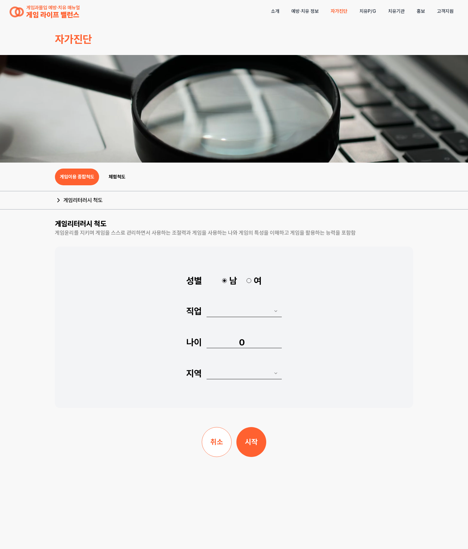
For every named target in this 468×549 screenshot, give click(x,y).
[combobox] (244, 311)
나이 (194, 342)
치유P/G (367, 11)
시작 (251, 442)
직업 (194, 311)
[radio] (224, 280)
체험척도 (117, 177)
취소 (216, 442)
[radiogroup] (242, 280)
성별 (194, 280)
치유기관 (396, 11)
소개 (275, 11)
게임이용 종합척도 (77, 177)
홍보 (421, 11)
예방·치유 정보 (305, 11)
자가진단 (339, 11)
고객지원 (445, 11)
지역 (194, 373)
